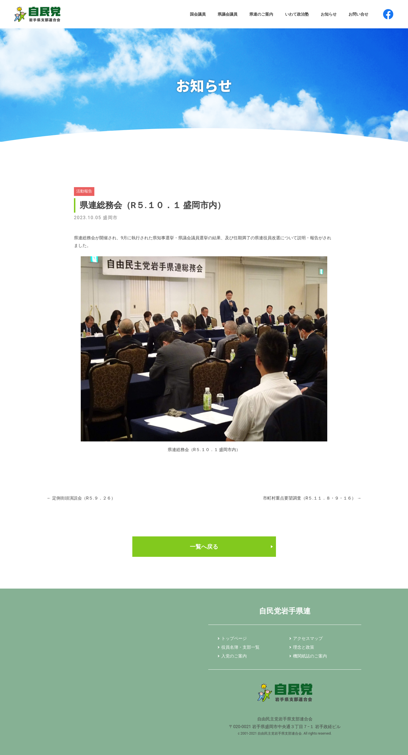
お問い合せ (358, 14)
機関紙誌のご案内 (310, 656)
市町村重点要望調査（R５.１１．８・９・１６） (312, 498)
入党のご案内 (234, 656)
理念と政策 (303, 647)
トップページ (234, 638)
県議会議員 (227, 14)
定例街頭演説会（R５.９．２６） (81, 498)
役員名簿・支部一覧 (240, 647)
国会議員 (198, 14)
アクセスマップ (308, 638)
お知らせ (329, 14)
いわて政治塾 (297, 14)
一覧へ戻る (204, 546)
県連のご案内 (261, 14)
